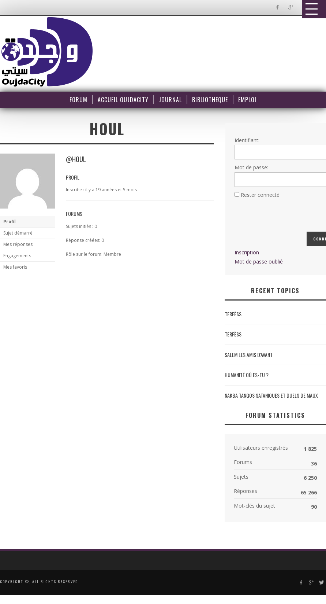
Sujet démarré (18, 233)
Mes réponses (18, 244)
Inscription (247, 252)
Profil (9, 221)
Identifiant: (247, 140)
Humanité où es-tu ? (247, 375)
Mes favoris (15, 267)
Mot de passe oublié (259, 261)
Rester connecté (260, 194)
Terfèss (233, 314)
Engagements (17, 256)
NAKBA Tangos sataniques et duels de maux (271, 395)
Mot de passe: (251, 167)
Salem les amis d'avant (249, 354)
